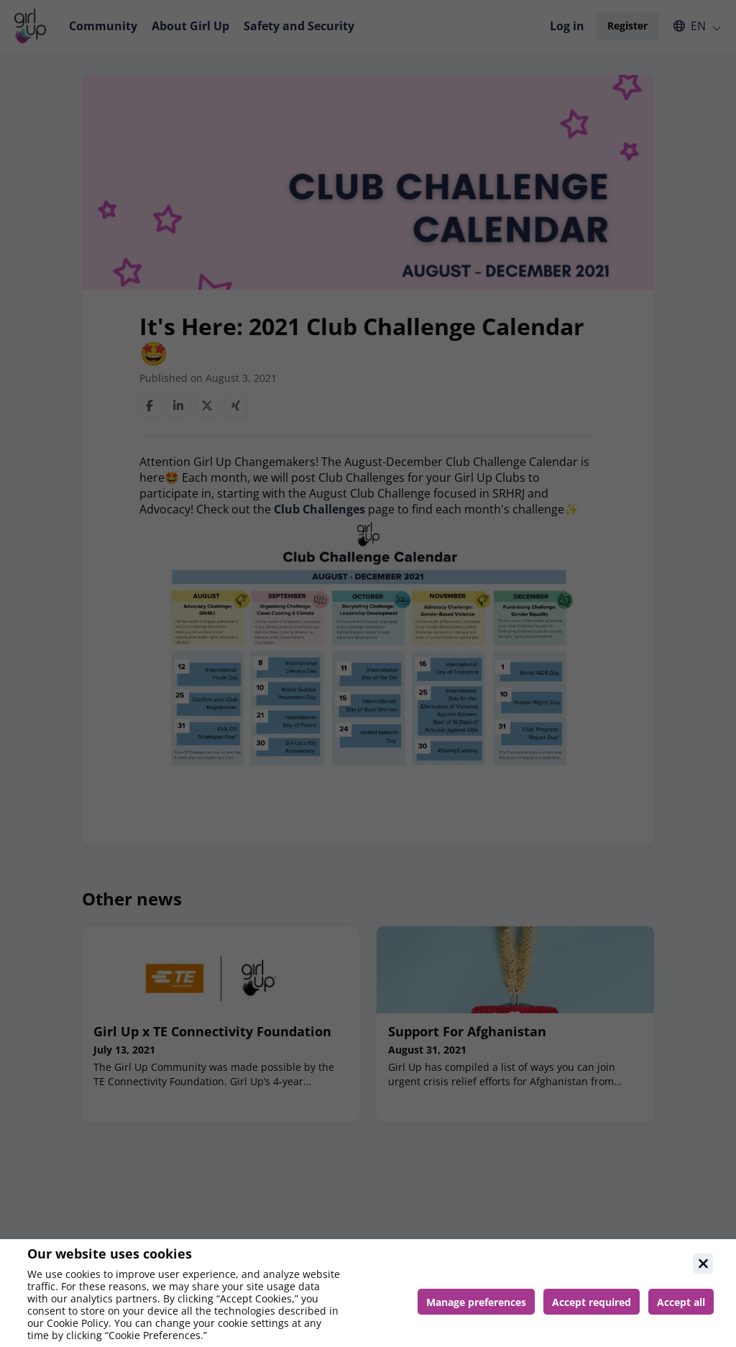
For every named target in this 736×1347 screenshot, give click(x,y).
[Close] (703, 1264)
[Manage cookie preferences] (476, 1302)
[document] (368, 1293)
